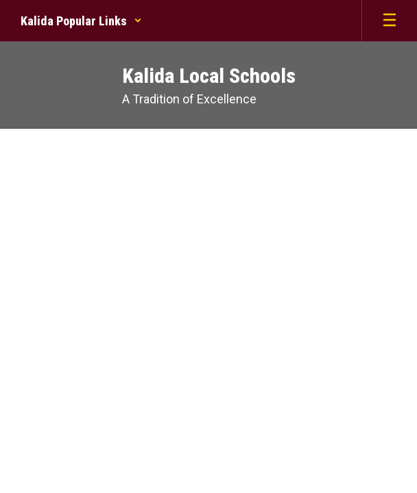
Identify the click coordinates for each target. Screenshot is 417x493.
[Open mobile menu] (389, 20)
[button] (81, 20)
